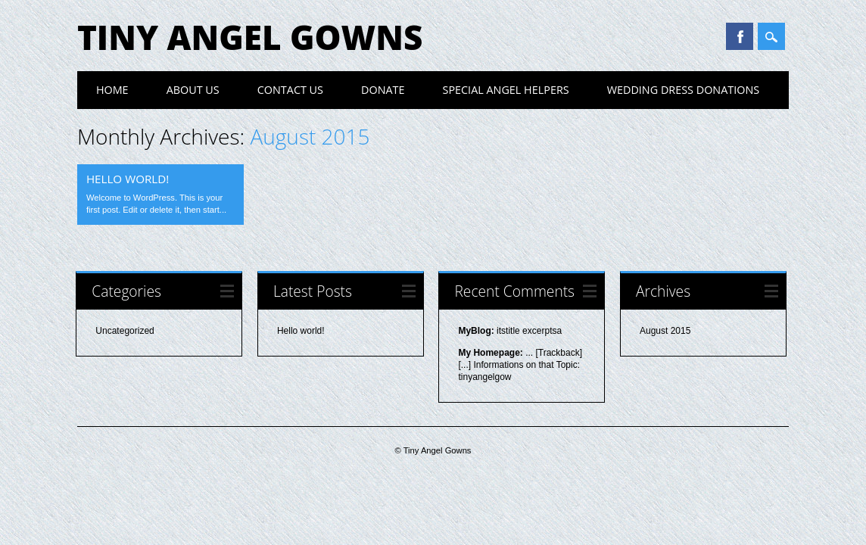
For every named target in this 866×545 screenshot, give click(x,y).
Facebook (739, 36)
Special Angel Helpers (506, 90)
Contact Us (290, 90)
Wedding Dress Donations (683, 90)
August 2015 (665, 330)
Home (112, 90)
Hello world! (127, 178)
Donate (383, 90)
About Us (193, 90)
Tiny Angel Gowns (250, 37)
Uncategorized (124, 330)
